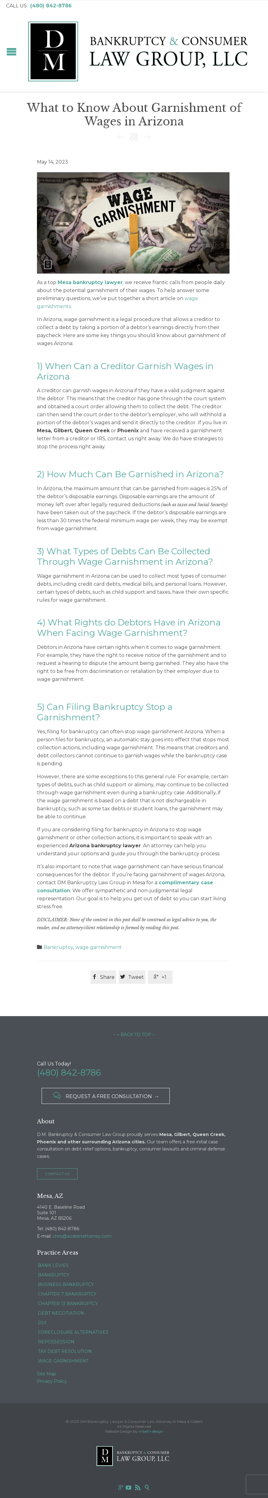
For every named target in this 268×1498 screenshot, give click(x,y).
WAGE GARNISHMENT (63, 1361)
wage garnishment (98, 947)
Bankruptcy (58, 947)
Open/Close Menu (11, 51)
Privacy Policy (52, 1381)
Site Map (46, 1374)
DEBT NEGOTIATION (61, 1313)
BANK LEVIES (53, 1265)
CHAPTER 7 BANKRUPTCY (67, 1294)
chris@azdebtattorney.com (82, 1236)
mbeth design (151, 1431)
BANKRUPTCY (53, 1275)
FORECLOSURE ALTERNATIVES (73, 1332)
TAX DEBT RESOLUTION (65, 1351)
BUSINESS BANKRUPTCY (66, 1284)
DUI (42, 1322)
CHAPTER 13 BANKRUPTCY (68, 1303)
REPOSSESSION (56, 1342)
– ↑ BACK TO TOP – (134, 1034)
